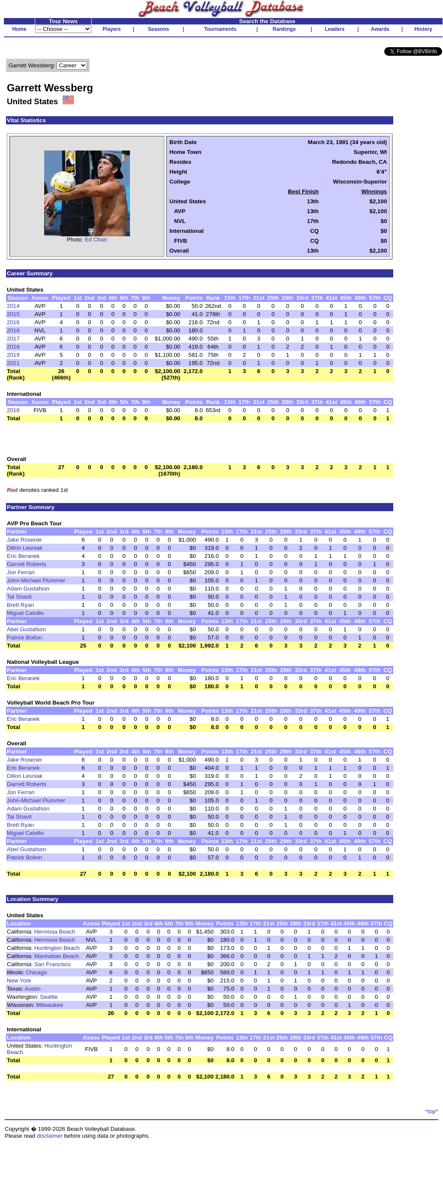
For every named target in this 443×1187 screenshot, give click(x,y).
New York (19, 980)
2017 (13, 338)
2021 (13, 363)
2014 (13, 306)
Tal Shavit (19, 597)
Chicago (36, 972)
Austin (33, 988)
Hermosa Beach (54, 931)
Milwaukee (49, 1005)
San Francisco (52, 964)
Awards (380, 29)
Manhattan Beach (56, 956)
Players (111, 29)
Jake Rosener (24, 539)
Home (19, 29)
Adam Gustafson (28, 588)
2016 (13, 322)
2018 (13, 346)
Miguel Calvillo (25, 613)
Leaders (334, 29)
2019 (13, 355)
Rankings (284, 29)
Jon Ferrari (20, 572)
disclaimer (50, 1136)
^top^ (431, 1111)
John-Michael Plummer (36, 580)
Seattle (49, 997)
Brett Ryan (20, 605)
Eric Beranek (23, 556)
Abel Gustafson (26, 629)
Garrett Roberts (26, 564)
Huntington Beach (57, 948)
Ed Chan (96, 239)
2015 (13, 314)
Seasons (158, 29)
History (423, 29)
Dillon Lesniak (24, 548)
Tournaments (220, 29)
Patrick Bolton (24, 637)
